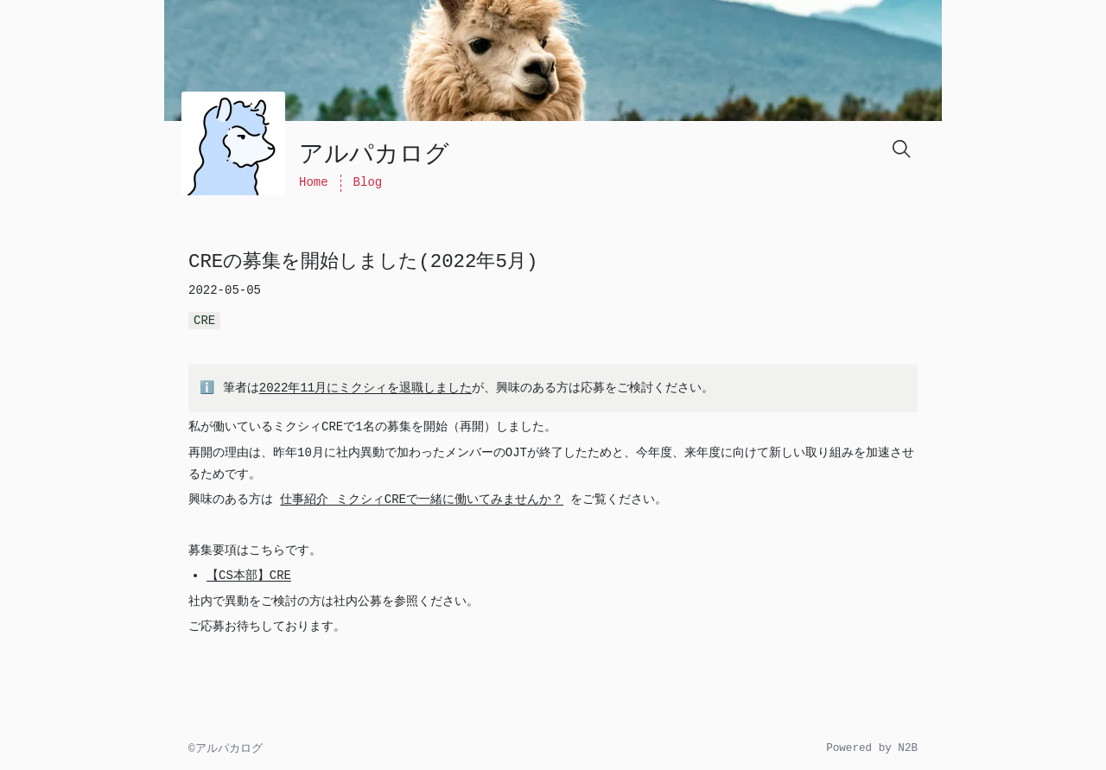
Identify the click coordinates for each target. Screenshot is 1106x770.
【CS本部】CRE (249, 575)
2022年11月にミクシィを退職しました (357, 388)
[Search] (900, 147)
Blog (368, 182)
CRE (204, 321)
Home (313, 182)
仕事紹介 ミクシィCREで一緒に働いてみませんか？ (421, 499)
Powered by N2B (872, 748)
